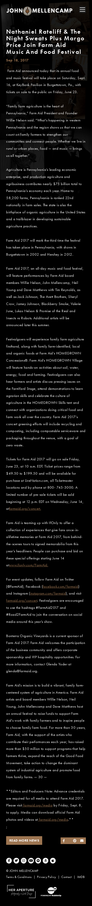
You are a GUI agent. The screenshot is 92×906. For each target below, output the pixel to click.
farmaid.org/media (37, 805)
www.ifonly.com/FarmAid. (28, 565)
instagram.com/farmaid (48, 593)
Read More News (24, 840)
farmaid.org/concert (21, 600)
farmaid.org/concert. (25, 508)
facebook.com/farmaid (60, 586)
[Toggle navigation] (82, 9)
